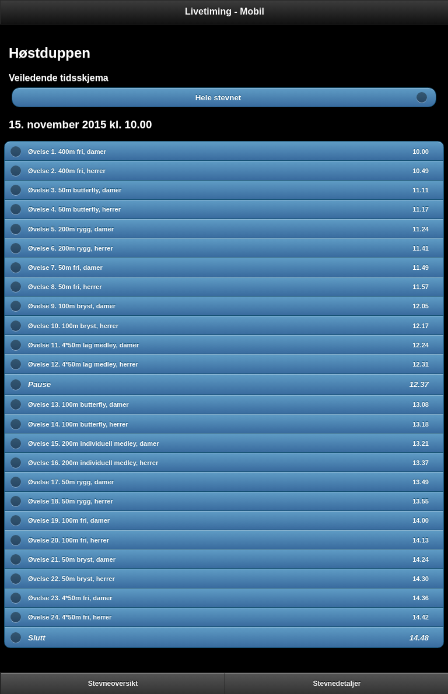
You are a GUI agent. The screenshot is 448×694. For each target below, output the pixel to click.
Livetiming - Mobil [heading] (224, 11)
